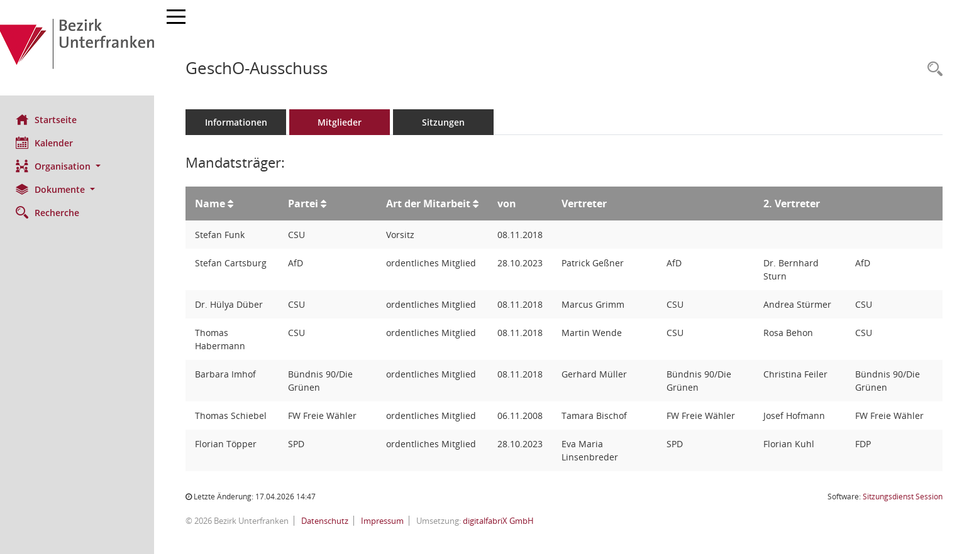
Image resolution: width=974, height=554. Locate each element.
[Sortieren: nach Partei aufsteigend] (326, 203)
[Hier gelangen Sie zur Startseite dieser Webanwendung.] (78, 48)
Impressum (384, 520)
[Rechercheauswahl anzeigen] (932, 69)
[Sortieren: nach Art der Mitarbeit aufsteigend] (477, 203)
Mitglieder (343, 122)
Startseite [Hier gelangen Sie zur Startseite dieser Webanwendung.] (49, 119)
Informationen (239, 122)
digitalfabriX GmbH (501, 520)
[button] (78, 166)
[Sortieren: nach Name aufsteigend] (233, 203)
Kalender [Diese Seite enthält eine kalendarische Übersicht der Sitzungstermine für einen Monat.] (47, 142)
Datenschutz (326, 520)
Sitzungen (446, 122)
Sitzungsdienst (903, 496)
